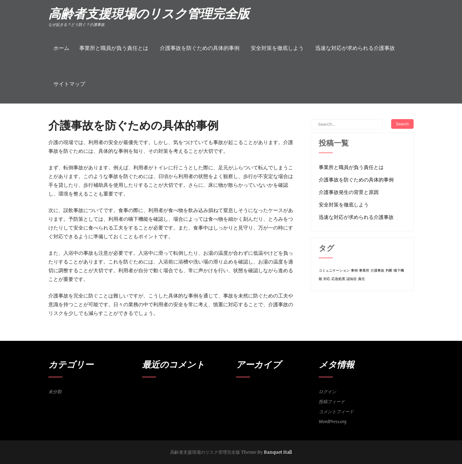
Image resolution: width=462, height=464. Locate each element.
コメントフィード (336, 411)
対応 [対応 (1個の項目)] (326, 279)
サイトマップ (69, 84)
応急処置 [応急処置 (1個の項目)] (338, 279)
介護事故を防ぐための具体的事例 (199, 48)
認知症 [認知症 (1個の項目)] (351, 279)
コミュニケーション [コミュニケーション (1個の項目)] (334, 270)
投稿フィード (332, 401)
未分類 (54, 391)
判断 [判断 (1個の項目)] (389, 270)
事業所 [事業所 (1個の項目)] (364, 270)
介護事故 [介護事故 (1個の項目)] (377, 270)
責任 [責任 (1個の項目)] (361, 279)
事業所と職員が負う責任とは (113, 48)
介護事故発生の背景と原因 (349, 192)
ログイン (327, 391)
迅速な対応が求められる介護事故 (355, 48)
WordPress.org (332, 421)
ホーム (61, 48)
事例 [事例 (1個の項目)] (354, 270)
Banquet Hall (278, 452)
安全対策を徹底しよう (277, 48)
